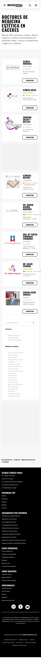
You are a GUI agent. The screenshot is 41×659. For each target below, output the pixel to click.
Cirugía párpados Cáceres (10, 525)
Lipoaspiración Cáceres (9, 537)
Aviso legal (19, 642)
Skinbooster (11, 391)
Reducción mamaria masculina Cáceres (14, 540)
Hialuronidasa (12, 373)
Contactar (30, 80)
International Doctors (8, 600)
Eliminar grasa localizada (15, 371)
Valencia (4, 502)
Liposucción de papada (9, 554)
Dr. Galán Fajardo (28, 265)
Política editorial (30, 642)
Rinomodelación (13, 389)
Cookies (31, 639)
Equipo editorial (6, 577)
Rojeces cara (6, 563)
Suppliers (4, 597)
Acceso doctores (7, 588)
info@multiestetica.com (29, 635)
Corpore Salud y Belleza (27, 119)
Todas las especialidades (15, 353)
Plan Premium (6, 591)
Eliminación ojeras (13, 369)
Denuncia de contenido (9, 580)
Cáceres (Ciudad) (13, 338)
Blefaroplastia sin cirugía (15, 359)
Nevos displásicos (7, 551)
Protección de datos (10, 639)
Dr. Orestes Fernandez (8, 475)
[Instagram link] (13, 607)
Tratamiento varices (14, 396)
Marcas (4, 594)
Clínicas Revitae (27, 176)
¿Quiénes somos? (7, 574)
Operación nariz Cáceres (9, 519)
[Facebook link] (20, 607)
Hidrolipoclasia (12, 375)
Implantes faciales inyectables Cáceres (14, 543)
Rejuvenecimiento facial (15, 384)
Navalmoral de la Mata (15, 340)
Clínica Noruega (27, 62)
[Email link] (27, 607)
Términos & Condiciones (19, 645)
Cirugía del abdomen (8, 557)
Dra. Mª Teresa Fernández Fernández (30, 236)
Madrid (4, 496)
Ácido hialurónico (13, 355)
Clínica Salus (29, 90)
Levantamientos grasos (9, 566)
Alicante (4, 508)
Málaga (4, 505)
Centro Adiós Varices (29, 293)
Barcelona (5, 499)
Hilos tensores (12, 378)
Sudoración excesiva (14, 394)
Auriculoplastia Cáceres (9, 522)
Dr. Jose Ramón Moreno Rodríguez (12, 482)
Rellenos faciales (13, 387)
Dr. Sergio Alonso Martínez (28, 207)
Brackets (4, 560)
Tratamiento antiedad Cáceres (11, 516)
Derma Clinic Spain (7, 478)
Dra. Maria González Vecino (10, 485)
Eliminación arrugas (14, 364)
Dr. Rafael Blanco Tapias (9, 488)
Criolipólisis (11, 362)
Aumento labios (12, 357)
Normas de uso (23, 639)
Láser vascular (12, 380)
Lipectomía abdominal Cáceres (11, 534)
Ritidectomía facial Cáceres (10, 528)
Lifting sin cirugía (13, 382)
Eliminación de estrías (14, 366)
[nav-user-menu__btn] (36, 5)
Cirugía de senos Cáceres (9, 531)
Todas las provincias (14, 335)
